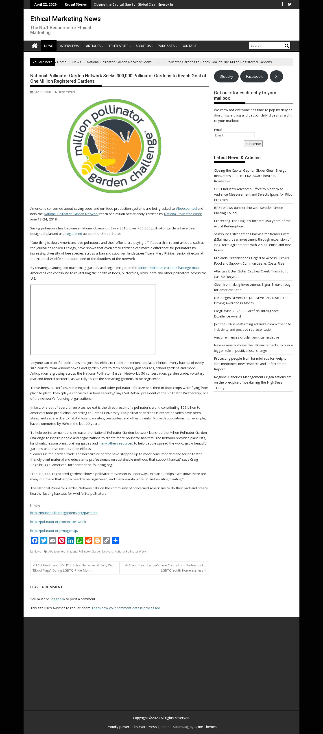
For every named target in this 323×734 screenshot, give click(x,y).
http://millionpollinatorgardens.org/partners (64, 512)
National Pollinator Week (183, 214)
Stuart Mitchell (65, 92)
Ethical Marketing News (65, 19)
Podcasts (166, 46)
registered (73, 233)
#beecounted (186, 208)
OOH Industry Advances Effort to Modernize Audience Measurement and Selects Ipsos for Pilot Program (253, 194)
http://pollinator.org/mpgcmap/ (54, 530)
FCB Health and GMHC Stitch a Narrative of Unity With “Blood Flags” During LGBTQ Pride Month (73, 567)
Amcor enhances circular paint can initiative (246, 337)
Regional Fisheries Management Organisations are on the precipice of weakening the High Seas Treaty (253, 382)
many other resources (116, 443)
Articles (93, 46)
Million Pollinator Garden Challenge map (168, 267)
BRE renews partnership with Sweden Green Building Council (150, 4)
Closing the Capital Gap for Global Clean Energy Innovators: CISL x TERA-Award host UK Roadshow (250, 175)
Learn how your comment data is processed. (126, 608)
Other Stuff (118, 46)
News (48, 46)
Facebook (254, 76)
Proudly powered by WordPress (132, 726)
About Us (143, 46)
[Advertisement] (73, 668)
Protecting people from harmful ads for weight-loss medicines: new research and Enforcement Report (250, 363)
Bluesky (226, 76)
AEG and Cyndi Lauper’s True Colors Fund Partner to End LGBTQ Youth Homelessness (166, 567)
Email (218, 129)
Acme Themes (205, 726)
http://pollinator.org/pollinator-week (58, 521)
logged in (58, 599)
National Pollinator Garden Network (71, 214)
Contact (189, 46)
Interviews (69, 46)
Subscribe (253, 143)
